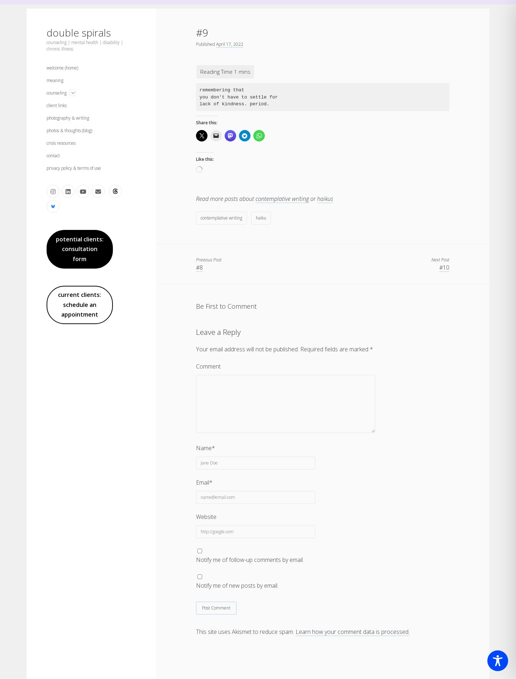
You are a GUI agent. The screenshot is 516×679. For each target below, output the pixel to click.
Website (206, 517)
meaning (55, 80)
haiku (261, 218)
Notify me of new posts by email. (237, 585)
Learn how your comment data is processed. (353, 632)
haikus (325, 199)
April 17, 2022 (229, 44)
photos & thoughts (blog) (69, 130)
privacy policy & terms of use (74, 168)
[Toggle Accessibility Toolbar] (498, 661)
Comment (208, 366)
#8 (199, 267)
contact (53, 156)
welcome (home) (62, 68)
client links (57, 105)
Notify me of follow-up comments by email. (250, 560)
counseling (57, 93)
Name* (205, 448)
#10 (444, 267)
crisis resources (61, 143)
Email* (204, 482)
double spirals (79, 32)
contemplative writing (282, 199)
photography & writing (68, 118)
